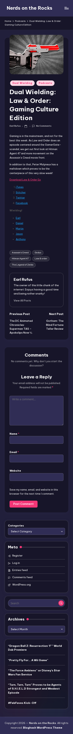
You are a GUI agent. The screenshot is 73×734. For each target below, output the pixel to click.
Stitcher (21, 192)
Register (17, 555)
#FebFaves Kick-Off (22, 703)
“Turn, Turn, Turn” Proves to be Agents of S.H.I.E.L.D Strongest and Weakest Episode (34, 688)
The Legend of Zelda (22, 265)
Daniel (19, 223)
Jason (19, 233)
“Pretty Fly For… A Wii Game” (28, 660)
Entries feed (20, 570)
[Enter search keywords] (36, 603)
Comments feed (22, 577)
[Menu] (66, 8)
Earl (18, 217)
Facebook (22, 203)
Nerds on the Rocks (29, 8)
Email (14, 452)
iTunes (20, 187)
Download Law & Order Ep (25, 179)
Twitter (20, 197)
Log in (16, 563)
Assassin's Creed (20, 252)
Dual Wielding (22, 83)
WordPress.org (21, 584)
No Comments (41, 126)
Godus (38, 252)
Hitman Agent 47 (20, 258)
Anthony (21, 239)
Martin (20, 228)
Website (15, 470)
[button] (22, 300)
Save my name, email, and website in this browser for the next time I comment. (34, 491)
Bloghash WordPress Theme (42, 727)
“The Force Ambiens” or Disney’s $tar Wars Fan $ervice (34, 672)
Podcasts (45, 83)
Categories (16, 525)
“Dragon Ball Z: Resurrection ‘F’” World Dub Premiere (35, 647)
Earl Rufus (23, 279)
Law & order (41, 258)
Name (14, 433)
